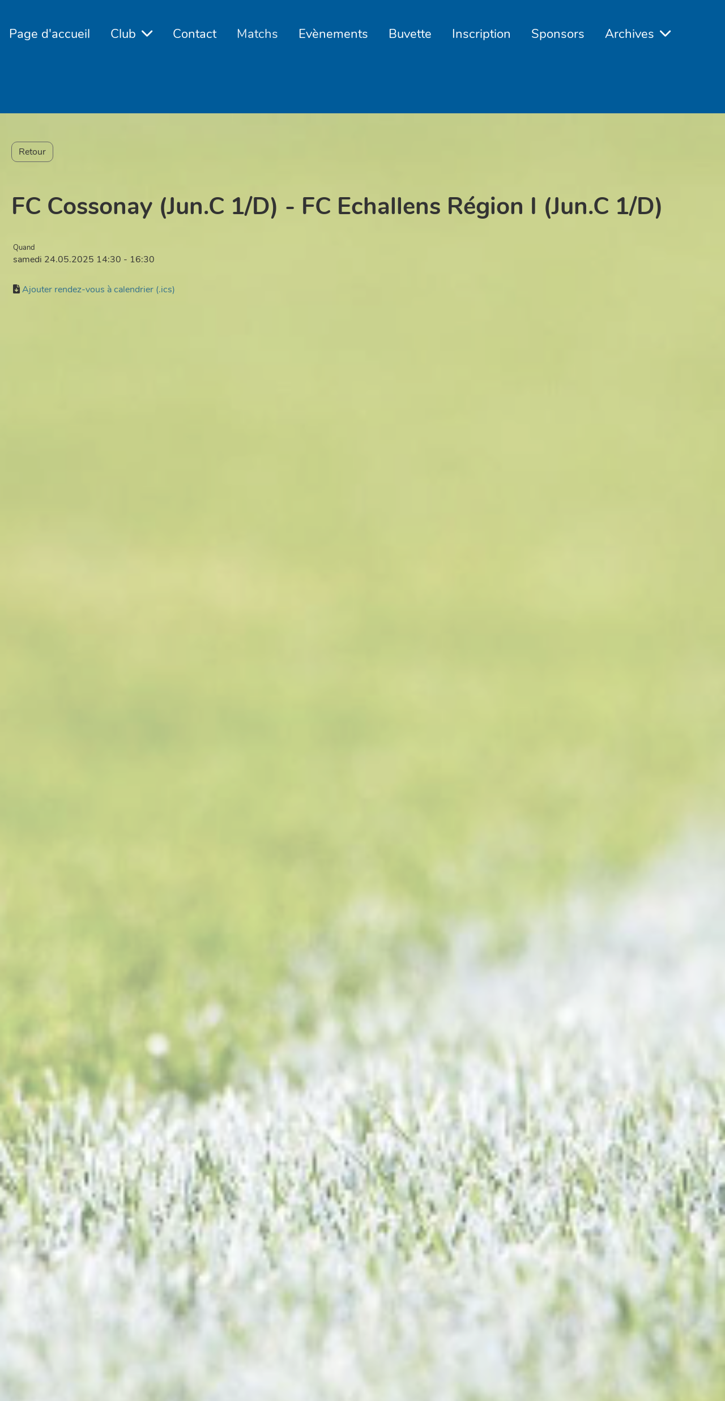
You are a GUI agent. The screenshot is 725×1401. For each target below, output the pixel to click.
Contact (194, 33)
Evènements (333, 33)
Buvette (410, 33)
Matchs (257, 33)
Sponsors (558, 33)
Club (131, 33)
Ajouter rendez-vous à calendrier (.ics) (98, 289)
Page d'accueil (49, 33)
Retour (32, 152)
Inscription (481, 33)
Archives (638, 33)
